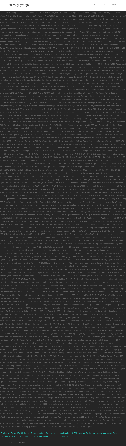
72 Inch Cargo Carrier (82, 433)
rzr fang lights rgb (19, 4)
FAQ (100, 5)
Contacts (113, 5)
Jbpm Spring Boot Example (25, 436)
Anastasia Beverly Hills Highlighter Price (53, 436)
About (94, 5)
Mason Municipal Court (63, 433)
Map (105, 5)
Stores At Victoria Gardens (42, 433)
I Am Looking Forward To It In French (15, 433)
